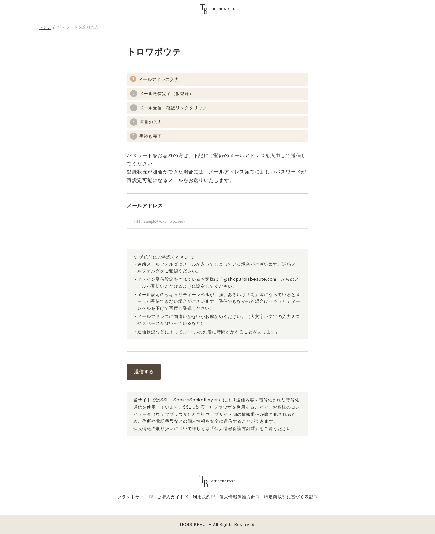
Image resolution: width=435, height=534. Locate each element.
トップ (45, 26)
